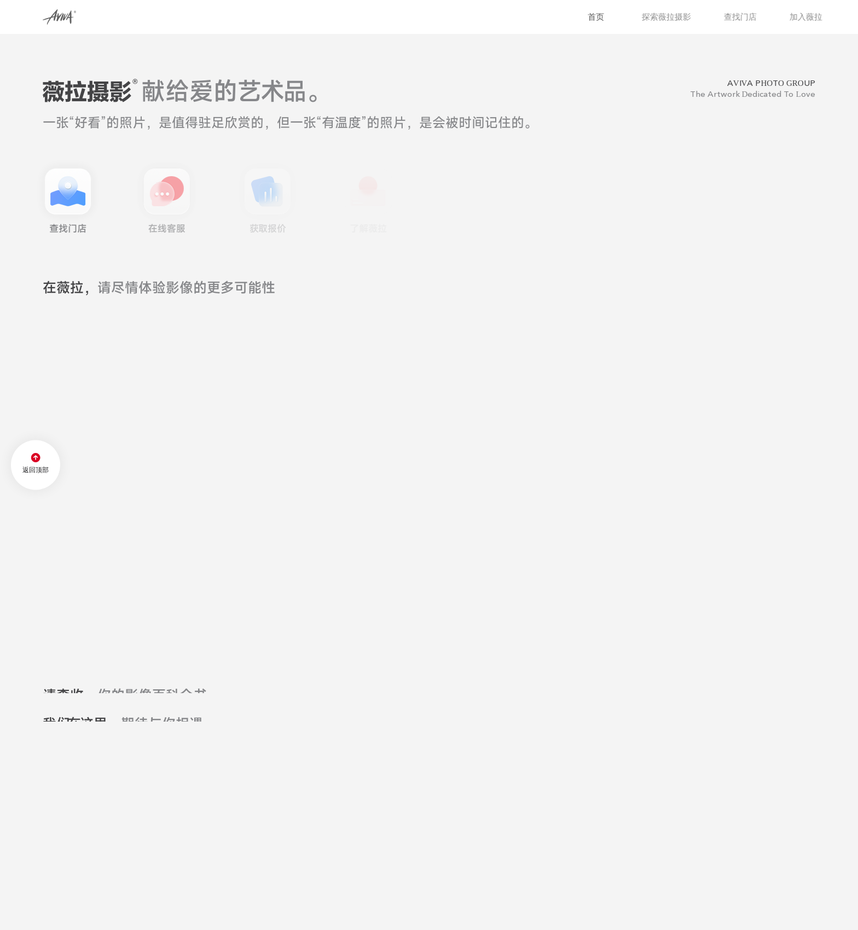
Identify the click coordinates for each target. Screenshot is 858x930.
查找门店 (755, 16)
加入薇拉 (820, 16)
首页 (609, 16)
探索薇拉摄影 (681, 16)
